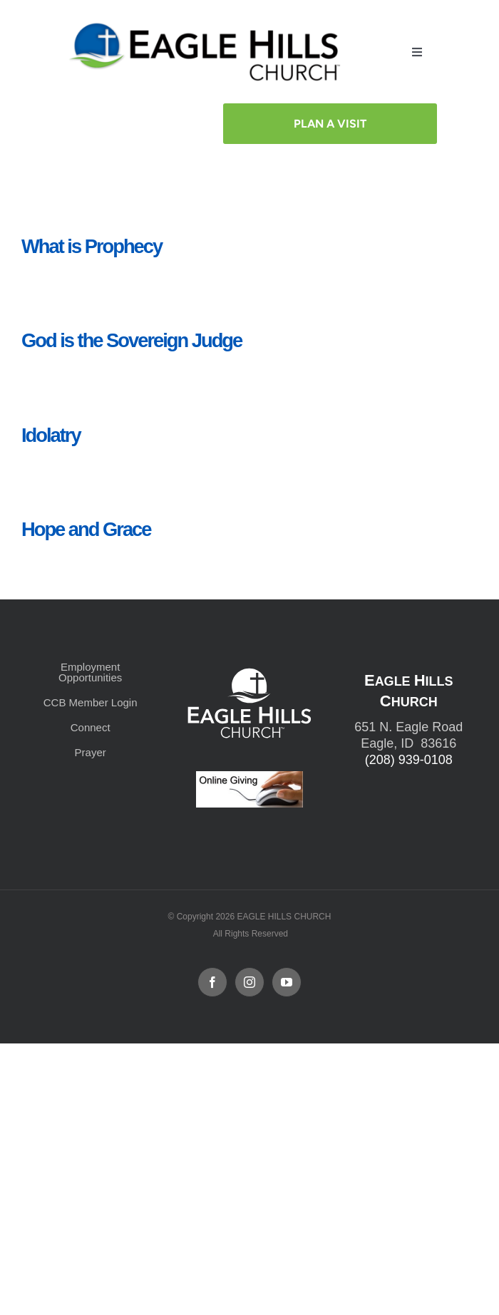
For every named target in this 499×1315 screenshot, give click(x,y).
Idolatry (51, 435)
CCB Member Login (90, 702)
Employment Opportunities (90, 672)
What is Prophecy (91, 246)
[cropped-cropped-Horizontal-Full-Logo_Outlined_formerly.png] (207, 27)
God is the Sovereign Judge (131, 340)
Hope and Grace (85, 529)
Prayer (90, 752)
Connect (90, 727)
